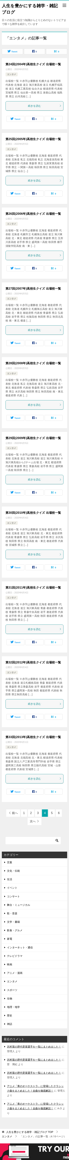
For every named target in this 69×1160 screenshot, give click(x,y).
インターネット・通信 (20, 947)
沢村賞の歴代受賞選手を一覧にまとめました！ (34, 1046)
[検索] (33, 840)
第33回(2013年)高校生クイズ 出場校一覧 (33, 737)
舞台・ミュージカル (18, 904)
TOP (29, 1132)
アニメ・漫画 (14, 972)
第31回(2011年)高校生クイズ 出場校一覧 (33, 587)
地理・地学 (13, 1007)
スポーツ (12, 990)
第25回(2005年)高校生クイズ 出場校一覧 (33, 139)
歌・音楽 (12, 913)
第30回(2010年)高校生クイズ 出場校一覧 (33, 512)
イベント (12, 887)
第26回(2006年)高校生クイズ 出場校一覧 (33, 213)
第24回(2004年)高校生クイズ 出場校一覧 (33, 64)
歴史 (9, 1015)
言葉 (9, 862)
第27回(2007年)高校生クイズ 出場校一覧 (33, 288)
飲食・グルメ (14, 930)
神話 (9, 1023)
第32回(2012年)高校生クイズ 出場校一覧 (33, 662)
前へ (15, 813)
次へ (33, 821)
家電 (9, 938)
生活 (9, 879)
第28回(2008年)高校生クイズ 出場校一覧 (33, 363)
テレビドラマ (14, 955)
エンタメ (11, 74)
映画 (9, 964)
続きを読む (45, 105)
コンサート (13, 896)
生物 (9, 998)
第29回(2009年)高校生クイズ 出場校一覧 (33, 438)
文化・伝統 (13, 870)
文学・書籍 (13, 921)
